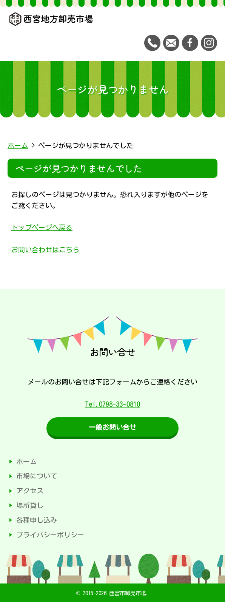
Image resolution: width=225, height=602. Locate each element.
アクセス (29, 490)
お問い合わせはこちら (45, 249)
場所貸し (29, 505)
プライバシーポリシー (50, 534)
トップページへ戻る (41, 227)
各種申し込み (36, 520)
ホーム (18, 145)
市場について (36, 475)
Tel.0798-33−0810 (112, 404)
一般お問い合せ (112, 427)
